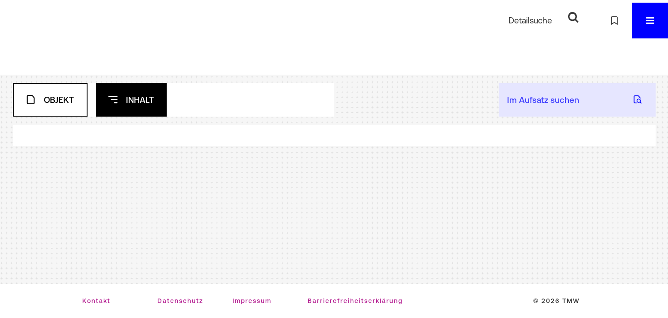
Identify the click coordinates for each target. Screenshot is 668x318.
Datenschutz (180, 300)
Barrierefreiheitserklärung (355, 300)
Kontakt (96, 300)
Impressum (252, 300)
